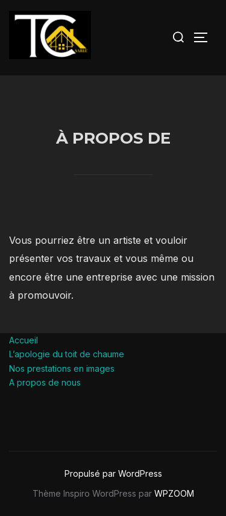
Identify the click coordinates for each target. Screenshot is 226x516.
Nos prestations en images (62, 368)
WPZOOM (174, 493)
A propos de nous (45, 382)
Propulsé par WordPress (113, 473)
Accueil (23, 340)
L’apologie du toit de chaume (66, 354)
